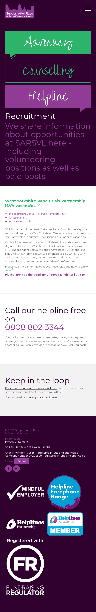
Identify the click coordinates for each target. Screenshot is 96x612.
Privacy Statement (16, 441)
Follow (22, 461)
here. (8, 270)
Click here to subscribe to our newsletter (31, 388)
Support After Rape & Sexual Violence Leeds (19, 10)
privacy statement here (42, 397)
